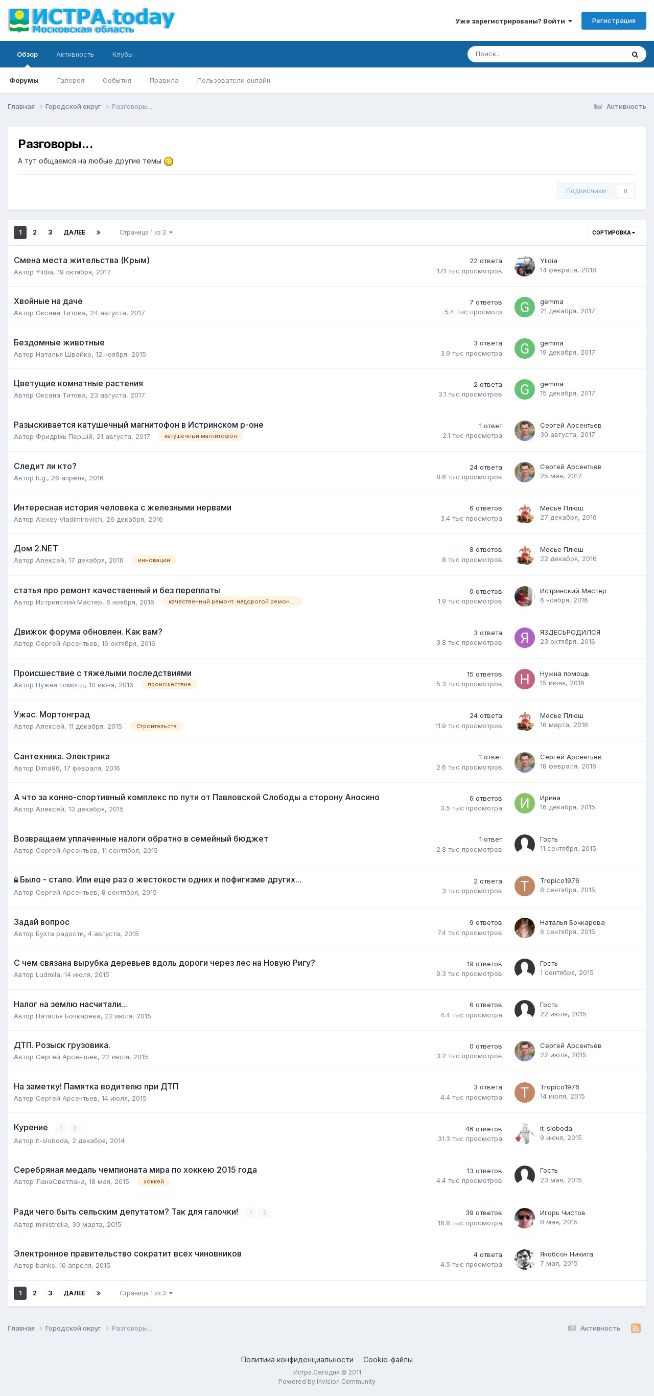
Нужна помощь (60, 685)
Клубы (122, 54)
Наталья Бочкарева (572, 922)
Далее (74, 232)
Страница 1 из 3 (146, 232)
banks (45, 1265)
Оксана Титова (61, 313)
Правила (164, 80)
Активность (75, 54)
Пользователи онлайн (233, 80)
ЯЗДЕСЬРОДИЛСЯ (570, 632)
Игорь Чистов (563, 1212)
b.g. (41, 478)
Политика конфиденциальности (297, 1359)
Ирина (550, 798)
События (117, 80)
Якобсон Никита (566, 1254)
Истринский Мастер (69, 602)
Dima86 (48, 768)
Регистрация (614, 20)
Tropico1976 (559, 880)
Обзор (27, 58)
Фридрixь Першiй (64, 436)
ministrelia (52, 1224)
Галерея (70, 80)
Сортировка (613, 232)
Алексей (50, 560)
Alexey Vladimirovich (69, 519)
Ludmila (48, 974)
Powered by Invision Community (327, 1381)
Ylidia (44, 272)
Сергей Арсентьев (571, 425)
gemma (552, 301)
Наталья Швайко (63, 354)
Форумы (24, 80)
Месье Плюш (561, 508)
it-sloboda (52, 1140)
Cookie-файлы (388, 1359)
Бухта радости (60, 933)
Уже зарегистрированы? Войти (513, 21)
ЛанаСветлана (60, 1181)
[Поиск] (518, 54)
